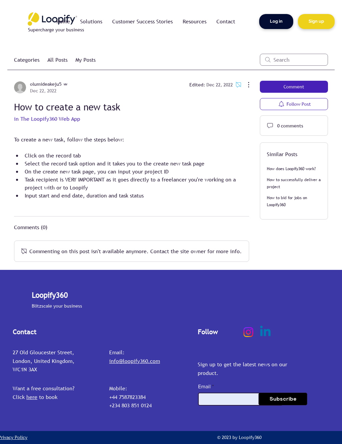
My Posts (85, 59)
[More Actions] (245, 85)
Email (204, 386)
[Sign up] (316, 21)
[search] (294, 60)
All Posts (57, 59)
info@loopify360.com (134, 361)
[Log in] (276, 21)
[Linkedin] (265, 332)
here (31, 397)
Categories (26, 59)
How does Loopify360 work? (291, 169)
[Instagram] (248, 332)
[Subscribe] (283, 399)
